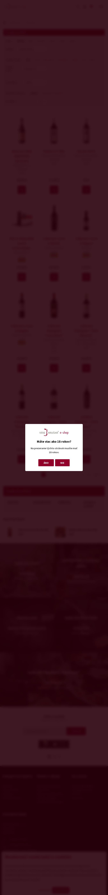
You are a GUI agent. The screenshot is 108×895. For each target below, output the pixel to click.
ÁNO (46, 462)
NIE (62, 462)
